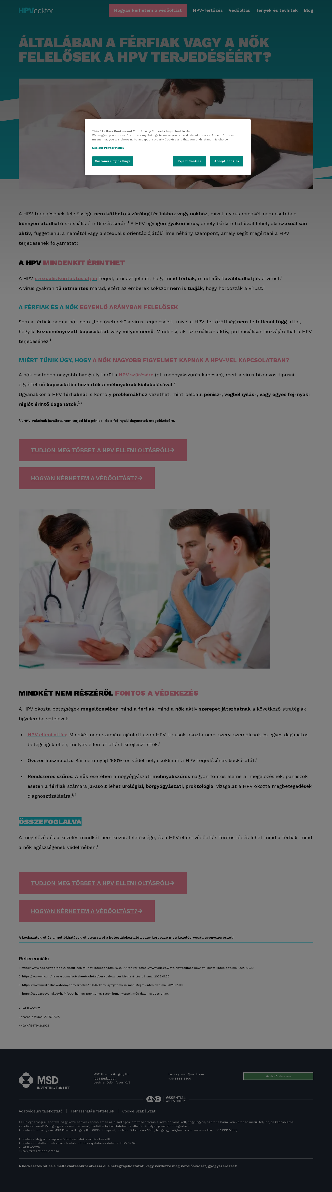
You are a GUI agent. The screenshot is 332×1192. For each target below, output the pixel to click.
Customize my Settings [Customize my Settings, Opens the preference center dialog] (113, 161)
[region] (168, 147)
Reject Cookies (189, 161)
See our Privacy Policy (108, 148)
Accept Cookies (226, 161)
